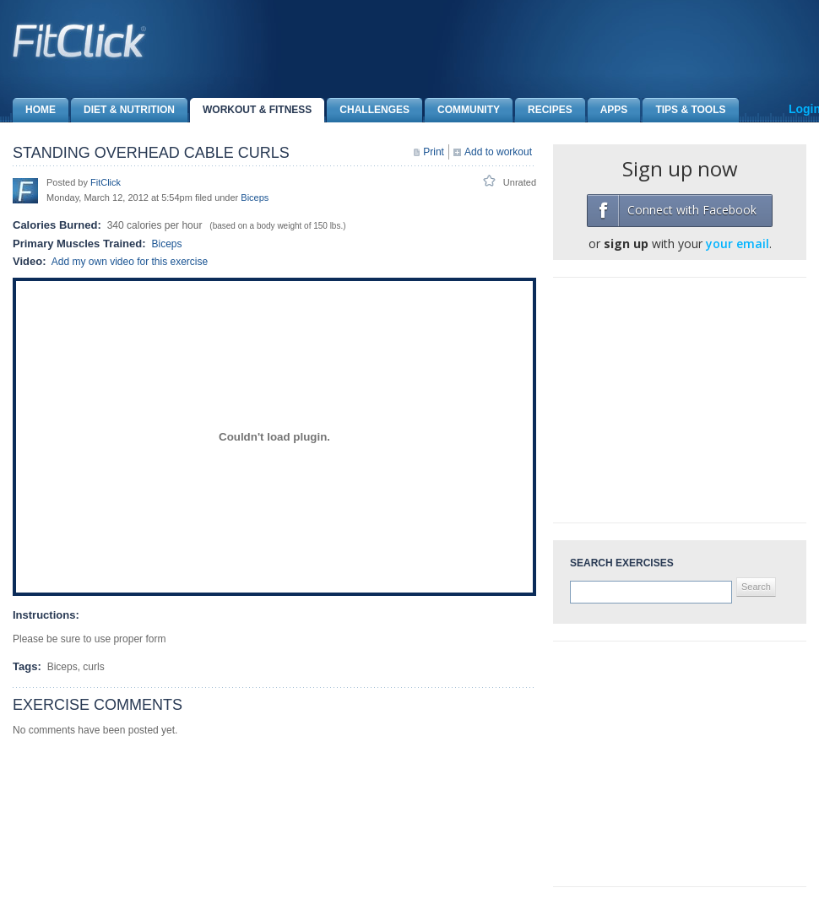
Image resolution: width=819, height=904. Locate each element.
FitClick (105, 182)
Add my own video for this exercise (130, 262)
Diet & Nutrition (123, 110)
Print (433, 152)
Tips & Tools (684, 110)
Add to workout (498, 152)
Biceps (254, 197)
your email (737, 243)
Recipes (543, 110)
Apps (608, 110)
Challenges (368, 110)
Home (34, 110)
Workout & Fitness (251, 110)
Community (462, 110)
